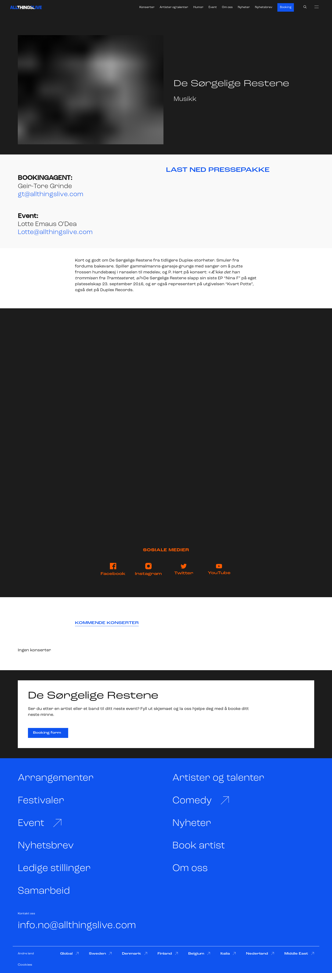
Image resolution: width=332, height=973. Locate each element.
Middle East (299, 953)
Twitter (183, 570)
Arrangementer (56, 778)
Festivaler (41, 801)
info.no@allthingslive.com (77, 926)
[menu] (316, 6)
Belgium (199, 953)
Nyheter (244, 7)
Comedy (201, 800)
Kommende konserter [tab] (107, 623)
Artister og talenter (174, 7)
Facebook (113, 569)
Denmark (134, 953)
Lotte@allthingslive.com (55, 232)
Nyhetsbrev (263, 7)
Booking (285, 7)
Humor (198, 7)
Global (69, 953)
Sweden (100, 953)
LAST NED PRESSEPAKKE (218, 170)
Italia (228, 953)
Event (213, 7)
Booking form (47, 733)
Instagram (148, 569)
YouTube (219, 569)
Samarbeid (44, 891)
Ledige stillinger (54, 869)
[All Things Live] (26, 7)
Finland (168, 953)
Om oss (227, 7)
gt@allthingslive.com (50, 194)
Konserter (147, 7)
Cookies (25, 964)
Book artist (198, 846)
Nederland (260, 953)
